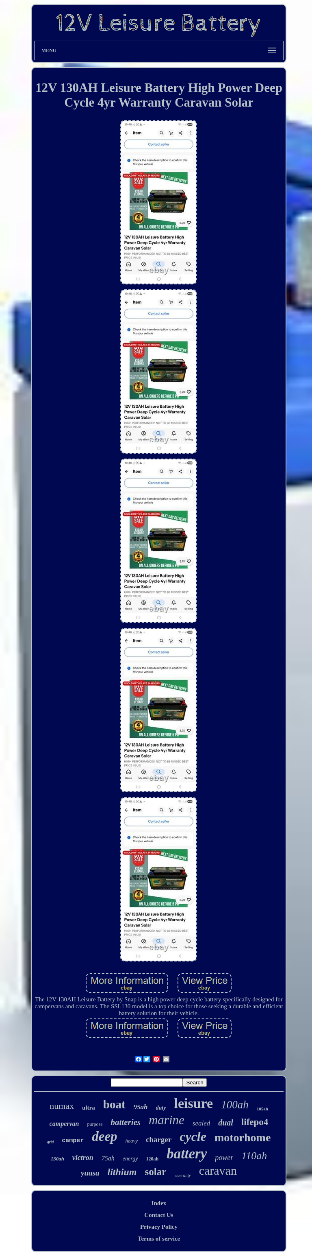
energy (130, 1159)
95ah (141, 1107)
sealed (201, 1123)
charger (158, 1139)
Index (159, 1203)
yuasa (90, 1173)
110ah (254, 1156)
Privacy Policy (159, 1227)
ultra (88, 1107)
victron (82, 1158)
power (224, 1158)
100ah (235, 1105)
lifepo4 (254, 1122)
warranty (182, 1175)
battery (187, 1154)
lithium (121, 1172)
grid (50, 1142)
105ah (262, 1108)
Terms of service (159, 1238)
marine (166, 1120)
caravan (218, 1170)
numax (62, 1106)
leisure (193, 1103)
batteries (125, 1122)
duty (161, 1108)
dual (225, 1122)
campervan (64, 1123)
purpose (94, 1124)
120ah (152, 1159)
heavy (132, 1141)
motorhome (242, 1137)
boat (114, 1104)
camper (73, 1140)
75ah (108, 1158)
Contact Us (158, 1215)
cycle (193, 1136)
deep (104, 1136)
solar (156, 1171)
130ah (57, 1159)
